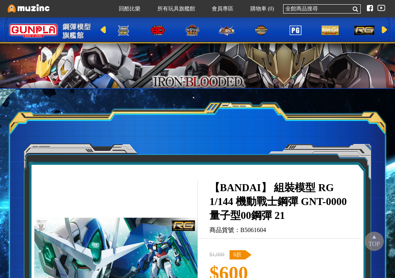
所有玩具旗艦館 (172, 8)
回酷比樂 (125, 8)
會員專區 (218, 8)
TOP (374, 244)
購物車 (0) (258, 8)
